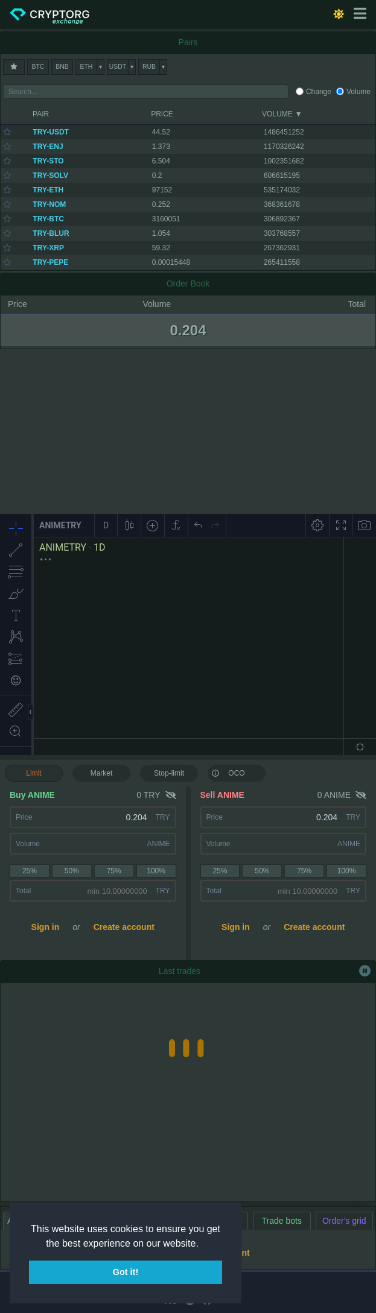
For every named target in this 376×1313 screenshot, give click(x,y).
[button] (203, 1244)
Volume (358, 91)
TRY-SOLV (50, 175)
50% (72, 871)
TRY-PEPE (50, 262)
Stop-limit (169, 773)
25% (29, 871)
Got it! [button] (125, 1272)
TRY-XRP (48, 248)
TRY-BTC (48, 219)
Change (318, 91)
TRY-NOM (49, 204)
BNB (62, 66)
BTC (38, 66)
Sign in (45, 927)
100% (156, 871)
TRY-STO (48, 161)
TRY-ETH (48, 190)
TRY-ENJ (48, 146)
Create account (124, 927)
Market (102, 773)
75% (114, 871)
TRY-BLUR (51, 233)
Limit (33, 773)
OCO (228, 772)
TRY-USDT (51, 132)
